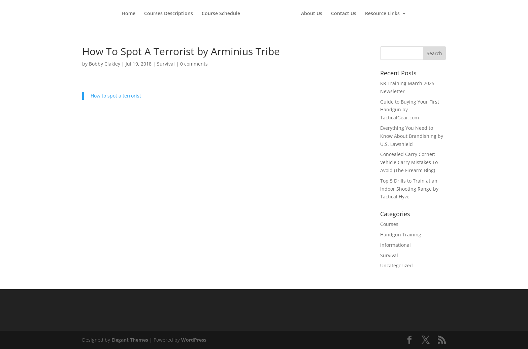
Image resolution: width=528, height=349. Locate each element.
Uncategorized (396, 265)
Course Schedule (221, 13)
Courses (389, 224)
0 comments (194, 64)
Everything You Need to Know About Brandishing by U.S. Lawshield (411, 136)
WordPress (193, 340)
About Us (311, 13)
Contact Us (343, 13)
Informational (395, 245)
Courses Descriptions (168, 13)
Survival (166, 64)
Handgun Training (400, 234)
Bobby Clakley (104, 64)
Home (128, 13)
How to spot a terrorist (116, 95)
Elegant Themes (129, 340)
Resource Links (382, 13)
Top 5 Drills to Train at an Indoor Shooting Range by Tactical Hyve (409, 189)
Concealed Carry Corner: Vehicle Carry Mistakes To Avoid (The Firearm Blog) (409, 162)
